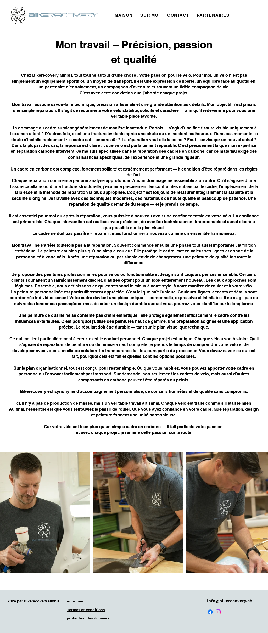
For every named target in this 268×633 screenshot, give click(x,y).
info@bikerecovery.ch (229, 600)
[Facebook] (210, 612)
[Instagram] (218, 612)
